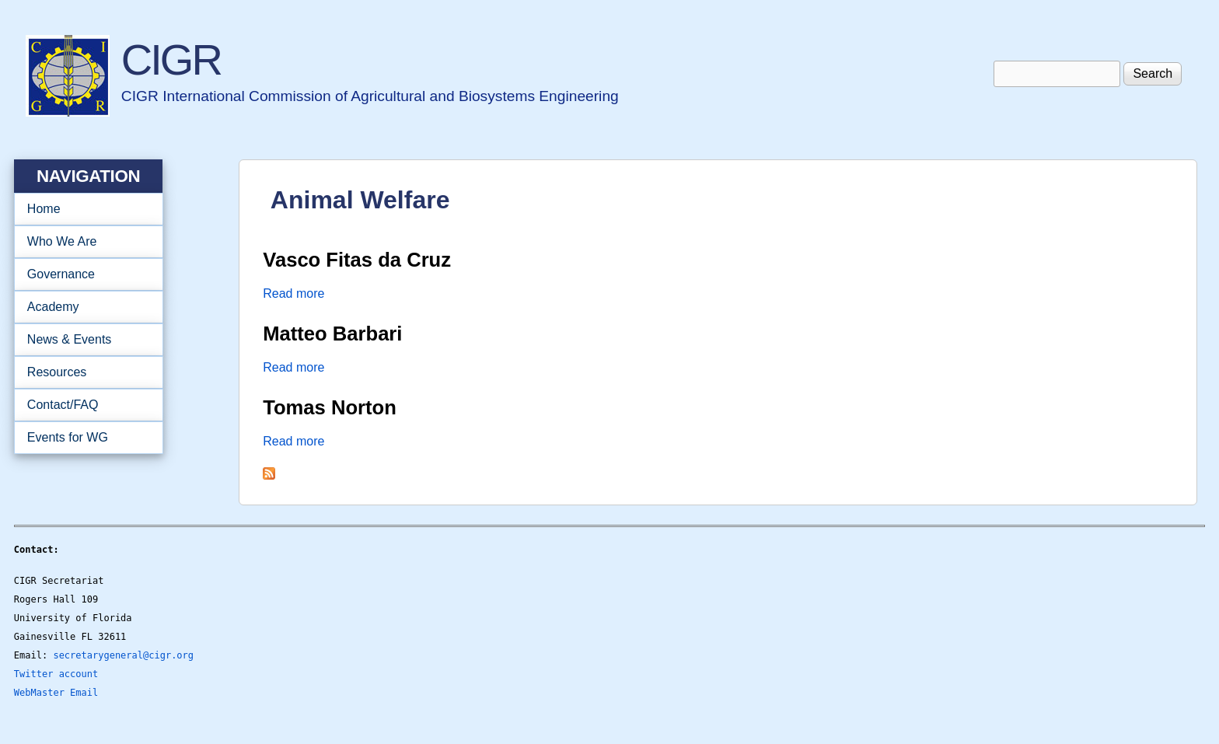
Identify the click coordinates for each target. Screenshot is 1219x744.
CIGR (171, 59)
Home (44, 208)
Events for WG (67, 437)
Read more (293, 293)
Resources (83, 372)
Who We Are (83, 242)
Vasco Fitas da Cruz (357, 260)
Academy (83, 307)
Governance (83, 274)
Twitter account (56, 674)
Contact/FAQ (83, 405)
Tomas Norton (329, 407)
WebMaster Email (56, 692)
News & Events (83, 340)
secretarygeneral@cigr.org (123, 655)
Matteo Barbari (332, 333)
